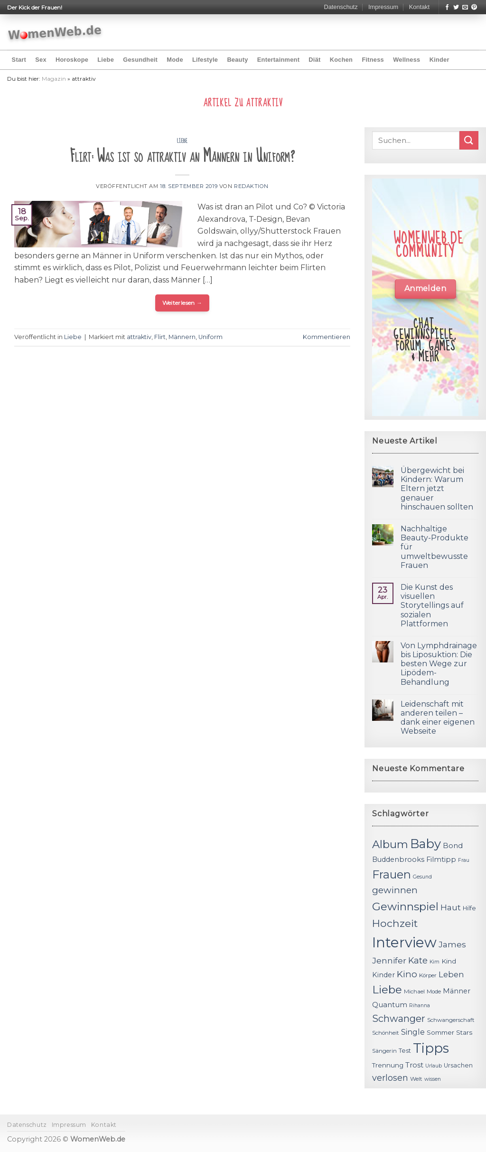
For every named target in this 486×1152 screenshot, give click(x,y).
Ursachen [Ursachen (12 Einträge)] (458, 1065)
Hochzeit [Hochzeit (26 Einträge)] (395, 923)
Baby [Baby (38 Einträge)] (425, 843)
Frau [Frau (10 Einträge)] (463, 860)
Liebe (105, 59)
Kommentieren (326, 336)
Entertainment (278, 59)
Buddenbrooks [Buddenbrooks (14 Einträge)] (398, 859)
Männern (182, 336)
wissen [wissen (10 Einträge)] (432, 1079)
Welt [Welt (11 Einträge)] (416, 1079)
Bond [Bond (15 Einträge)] (453, 845)
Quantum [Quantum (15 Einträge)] (389, 1004)
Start (19, 59)
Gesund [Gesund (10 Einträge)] (422, 877)
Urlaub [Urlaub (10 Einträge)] (433, 1066)
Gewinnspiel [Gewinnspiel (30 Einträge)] (405, 906)
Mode (175, 59)
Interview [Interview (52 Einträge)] (404, 942)
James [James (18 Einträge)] (452, 944)
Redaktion (251, 186)
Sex (41, 59)
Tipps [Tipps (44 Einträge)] (431, 1048)
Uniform (210, 336)
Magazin (54, 78)
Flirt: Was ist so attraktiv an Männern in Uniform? (182, 156)
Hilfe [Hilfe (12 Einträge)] (469, 908)
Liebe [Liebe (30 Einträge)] (387, 989)
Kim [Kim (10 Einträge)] (434, 962)
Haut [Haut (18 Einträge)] (450, 907)
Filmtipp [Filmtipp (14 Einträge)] (441, 859)
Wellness (406, 59)
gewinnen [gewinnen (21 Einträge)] (395, 890)
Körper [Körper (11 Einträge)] (428, 975)
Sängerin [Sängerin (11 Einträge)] (384, 1051)
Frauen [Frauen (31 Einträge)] (391, 874)
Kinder (439, 59)
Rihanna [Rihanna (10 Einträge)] (419, 1005)
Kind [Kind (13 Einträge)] (448, 961)
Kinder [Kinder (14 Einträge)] (383, 975)
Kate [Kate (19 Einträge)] (418, 960)
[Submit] (468, 140)
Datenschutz (340, 6)
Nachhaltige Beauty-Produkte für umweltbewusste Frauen (434, 547)
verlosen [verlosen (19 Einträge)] (390, 1078)
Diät (314, 59)
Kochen (341, 59)
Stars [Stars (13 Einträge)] (464, 1032)
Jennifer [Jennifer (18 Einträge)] (389, 960)
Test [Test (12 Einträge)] (405, 1050)
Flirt (160, 336)
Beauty (237, 59)
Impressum (383, 6)
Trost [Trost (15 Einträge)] (414, 1064)
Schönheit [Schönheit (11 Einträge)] (385, 1032)
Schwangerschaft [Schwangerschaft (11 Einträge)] (451, 1020)
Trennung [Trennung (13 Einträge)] (387, 1065)
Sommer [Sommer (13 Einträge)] (440, 1032)
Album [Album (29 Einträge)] (390, 844)
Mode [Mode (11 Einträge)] (434, 991)
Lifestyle (205, 59)
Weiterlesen (182, 302)
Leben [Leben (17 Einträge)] (451, 974)
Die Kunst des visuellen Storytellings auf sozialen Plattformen (432, 605)
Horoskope (72, 59)
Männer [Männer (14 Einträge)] (456, 991)
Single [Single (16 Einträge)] (413, 1032)
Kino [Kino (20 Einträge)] (407, 974)
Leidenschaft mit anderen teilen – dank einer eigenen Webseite (438, 717)
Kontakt (419, 6)
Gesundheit (140, 59)
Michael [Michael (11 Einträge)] (414, 991)
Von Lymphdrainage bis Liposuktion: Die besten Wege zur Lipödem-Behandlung (439, 664)
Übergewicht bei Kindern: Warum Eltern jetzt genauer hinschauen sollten (437, 488)
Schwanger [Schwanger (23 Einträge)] (398, 1018)
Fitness (373, 59)
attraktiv (139, 336)
